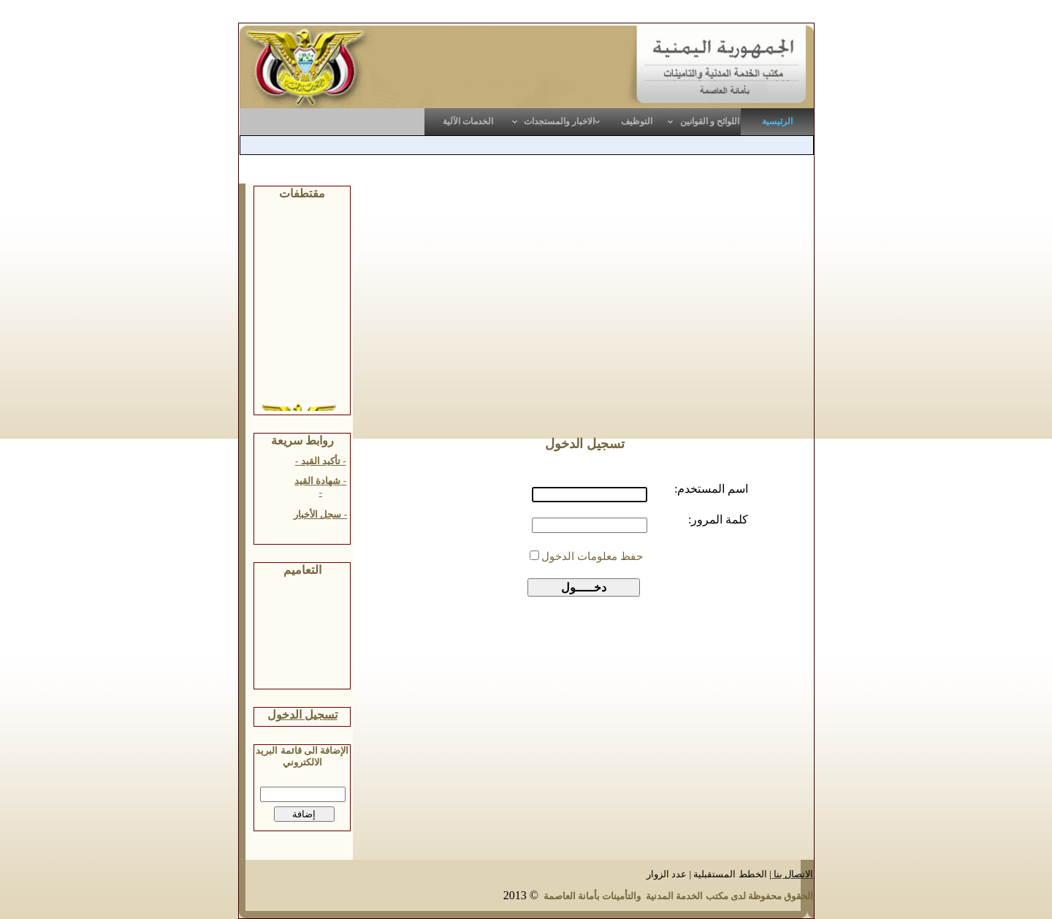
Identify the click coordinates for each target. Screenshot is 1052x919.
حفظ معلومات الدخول (592, 556)
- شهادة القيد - (320, 486)
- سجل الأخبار (320, 514)
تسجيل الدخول (302, 714)
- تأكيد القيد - (320, 460)
